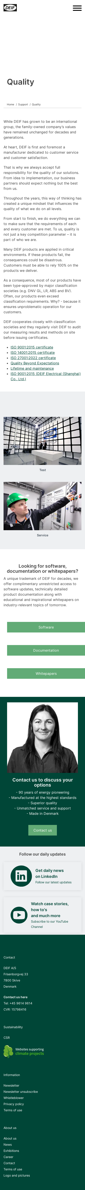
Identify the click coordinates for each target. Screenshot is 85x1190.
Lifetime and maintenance (32, 368)
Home (10, 104)
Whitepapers (46, 673)
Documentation (46, 650)
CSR (7, 1037)
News (8, 1144)
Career (8, 1157)
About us (10, 1138)
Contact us (42, 830)
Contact (9, 1163)
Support (23, 104)
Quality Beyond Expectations (35, 363)
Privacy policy (14, 1104)
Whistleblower (14, 1098)
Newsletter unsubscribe (21, 1091)
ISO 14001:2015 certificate (33, 352)
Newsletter (11, 1085)
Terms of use (13, 1110)
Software (46, 627)
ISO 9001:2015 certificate (32, 347)
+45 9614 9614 (21, 1003)
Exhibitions (11, 1151)
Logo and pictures (17, 1175)
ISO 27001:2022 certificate (33, 358)
